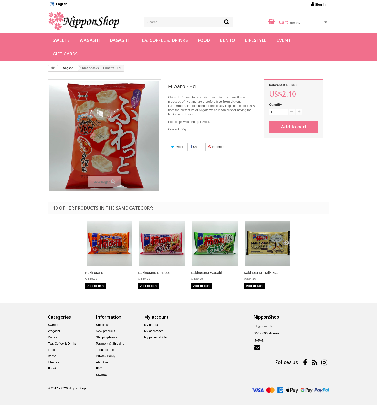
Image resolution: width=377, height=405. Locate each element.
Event (283, 40)
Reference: (277, 85)
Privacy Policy (105, 356)
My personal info (155, 337)
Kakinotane (94, 273)
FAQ (99, 368)
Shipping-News (106, 337)
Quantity (275, 104)
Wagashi (90, 40)
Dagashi (119, 40)
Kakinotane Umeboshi (155, 273)
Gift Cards (65, 54)
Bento (227, 40)
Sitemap (101, 374)
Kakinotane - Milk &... (261, 273)
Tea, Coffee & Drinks (163, 40)
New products (105, 331)
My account (156, 317)
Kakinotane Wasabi (206, 273)
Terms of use (105, 349)
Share (195, 147)
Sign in (318, 4)
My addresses (153, 331)
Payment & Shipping (110, 343)
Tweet (177, 147)
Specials (102, 324)
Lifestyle (256, 40)
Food (204, 40)
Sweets (61, 40)
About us (102, 362)
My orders (151, 324)
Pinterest (216, 147)
